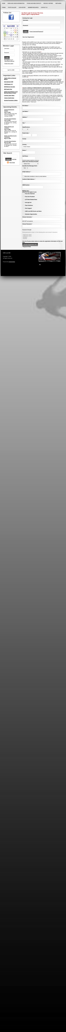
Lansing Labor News (9, 95)
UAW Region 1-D (8, 84)
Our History (22, 7)
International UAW (8, 81)
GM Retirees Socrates (9, 86)
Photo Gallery (12, 7)
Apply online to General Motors (10, 78)
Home (3, 3)
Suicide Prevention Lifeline (11, 100)
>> (17, 26)
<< (4, 26)
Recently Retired (48, 3)
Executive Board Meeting (10, 118)
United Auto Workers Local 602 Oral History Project (11, 92)
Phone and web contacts (34, 3)
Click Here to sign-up (9, 61)
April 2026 (11, 26)
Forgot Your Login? (8, 63)
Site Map (14, 159)
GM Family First (8, 89)
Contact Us (44, 7)
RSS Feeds (12, 162)
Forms (4, 7)
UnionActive (12, 261)
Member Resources (33, 7)
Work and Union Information (16, 3)
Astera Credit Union (9, 98)
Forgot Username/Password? (36, 31)
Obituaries (58, 3)
